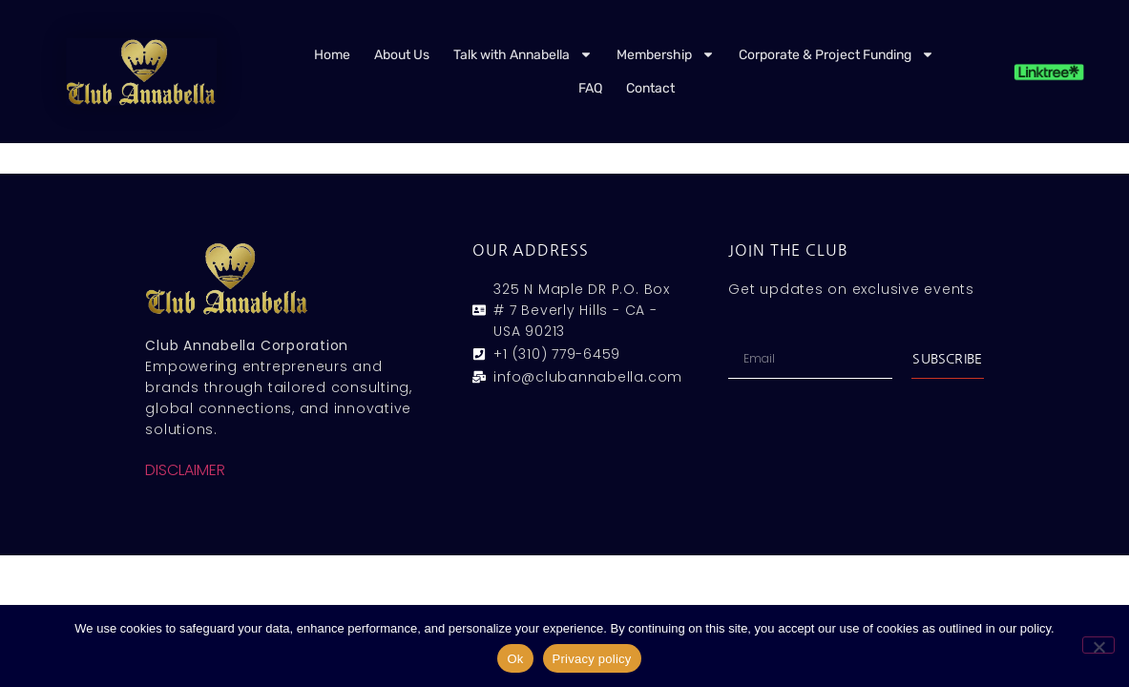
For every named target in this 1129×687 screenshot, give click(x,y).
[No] (1098, 645)
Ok (515, 659)
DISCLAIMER (185, 470)
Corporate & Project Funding (836, 54)
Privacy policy (592, 659)
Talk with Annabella (523, 54)
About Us (401, 55)
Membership (666, 54)
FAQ (590, 88)
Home (332, 55)
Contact (650, 88)
